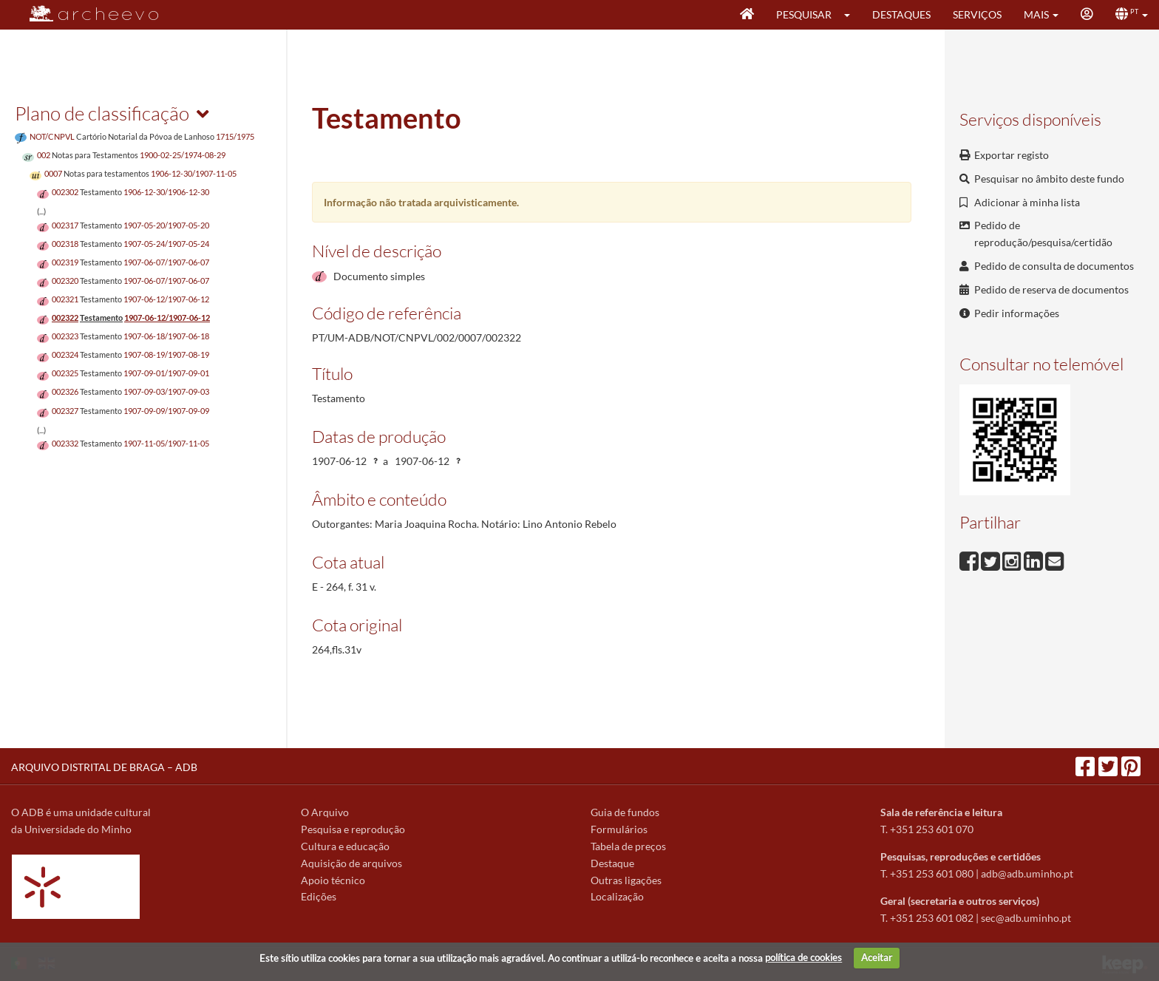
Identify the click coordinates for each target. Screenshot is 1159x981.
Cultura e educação (345, 846)
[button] (852, 15)
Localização (617, 896)
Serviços (977, 14)
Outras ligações (626, 880)
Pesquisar (804, 14)
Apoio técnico (333, 880)
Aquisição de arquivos (351, 863)
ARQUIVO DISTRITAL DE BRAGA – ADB (104, 767)
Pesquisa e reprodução (353, 829)
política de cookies (803, 957)
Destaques (901, 14)
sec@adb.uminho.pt (1026, 918)
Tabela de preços (628, 846)
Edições (318, 896)
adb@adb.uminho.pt (1027, 873)
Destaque (612, 863)
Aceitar (876, 957)
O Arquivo (325, 812)
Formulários (619, 829)
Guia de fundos (625, 812)
